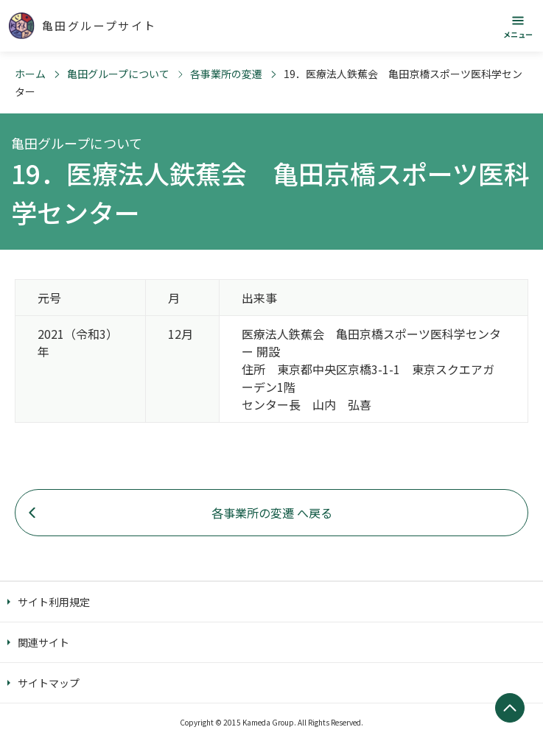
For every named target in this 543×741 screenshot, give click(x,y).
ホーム (30, 73)
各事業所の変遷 (226, 73)
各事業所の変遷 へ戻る (271, 512)
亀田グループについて (118, 73)
